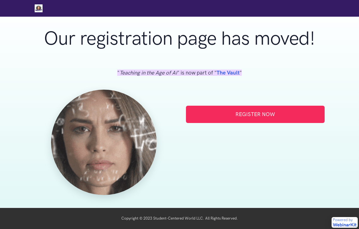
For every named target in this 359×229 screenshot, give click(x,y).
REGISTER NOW (255, 114)
